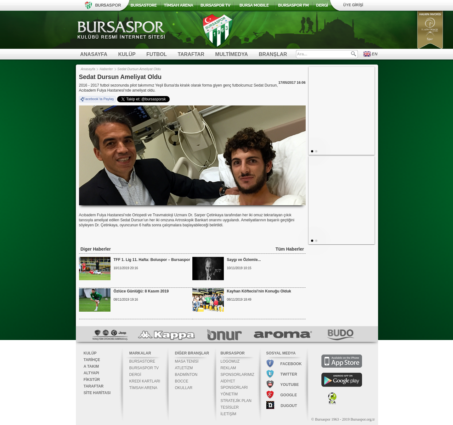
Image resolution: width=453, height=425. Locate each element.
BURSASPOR (233, 353)
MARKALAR (140, 353)
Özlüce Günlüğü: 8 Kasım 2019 (141, 291)
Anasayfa (88, 69)
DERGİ (135, 374)
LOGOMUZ (230, 361)
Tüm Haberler (289, 249)
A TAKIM (91, 366)
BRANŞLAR (273, 54)
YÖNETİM (229, 394)
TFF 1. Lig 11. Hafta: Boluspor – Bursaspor (152, 260)
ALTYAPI (91, 373)
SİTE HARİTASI (97, 393)
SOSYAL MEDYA (281, 353)
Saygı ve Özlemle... (244, 260)
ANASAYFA (94, 54)
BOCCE (182, 381)
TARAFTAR (191, 54)
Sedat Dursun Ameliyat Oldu (139, 69)
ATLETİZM (184, 368)
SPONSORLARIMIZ (237, 374)
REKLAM (228, 368)
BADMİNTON (186, 374)
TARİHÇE (92, 360)
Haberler (106, 69)
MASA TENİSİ (187, 361)
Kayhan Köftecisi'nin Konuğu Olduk (259, 291)
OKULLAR (184, 388)
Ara (353, 53)
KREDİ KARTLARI (144, 381)
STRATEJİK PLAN (236, 401)
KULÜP (127, 54)
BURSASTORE (142, 361)
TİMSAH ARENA (143, 388)
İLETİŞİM (228, 414)
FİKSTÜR (92, 379)
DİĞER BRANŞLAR (192, 353)
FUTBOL (156, 54)
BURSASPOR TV (144, 368)
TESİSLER (230, 407)
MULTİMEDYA (231, 54)
